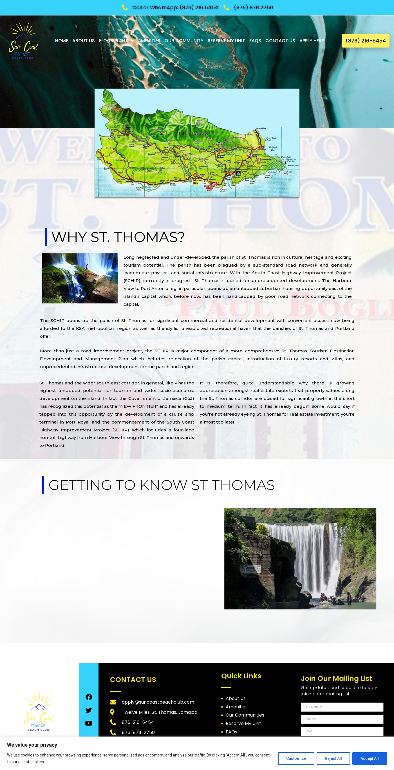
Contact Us (280, 40)
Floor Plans (116, 41)
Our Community (184, 40)
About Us (83, 40)
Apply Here (311, 40)
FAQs (255, 40)
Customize (296, 758)
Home (61, 40)
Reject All (333, 758)
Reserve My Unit (226, 40)
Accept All (370, 758)
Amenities (149, 40)
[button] (365, 41)
